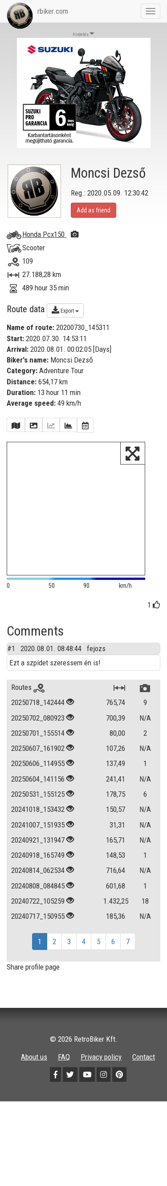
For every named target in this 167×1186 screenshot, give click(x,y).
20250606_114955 (38, 763)
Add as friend (93, 210)
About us (34, 1056)
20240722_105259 (38, 901)
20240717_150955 (38, 916)
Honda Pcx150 (50, 234)
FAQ (64, 1056)
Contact (143, 1056)
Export (65, 310)
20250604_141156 (38, 778)
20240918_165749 (38, 855)
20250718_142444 (38, 702)
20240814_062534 (38, 870)
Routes (28, 687)
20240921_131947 (38, 839)
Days (102, 349)
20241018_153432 (38, 809)
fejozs (96, 648)
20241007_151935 (38, 824)
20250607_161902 (38, 748)
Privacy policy (101, 1056)
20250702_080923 (38, 717)
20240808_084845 (38, 885)
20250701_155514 (38, 733)
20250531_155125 (38, 794)
